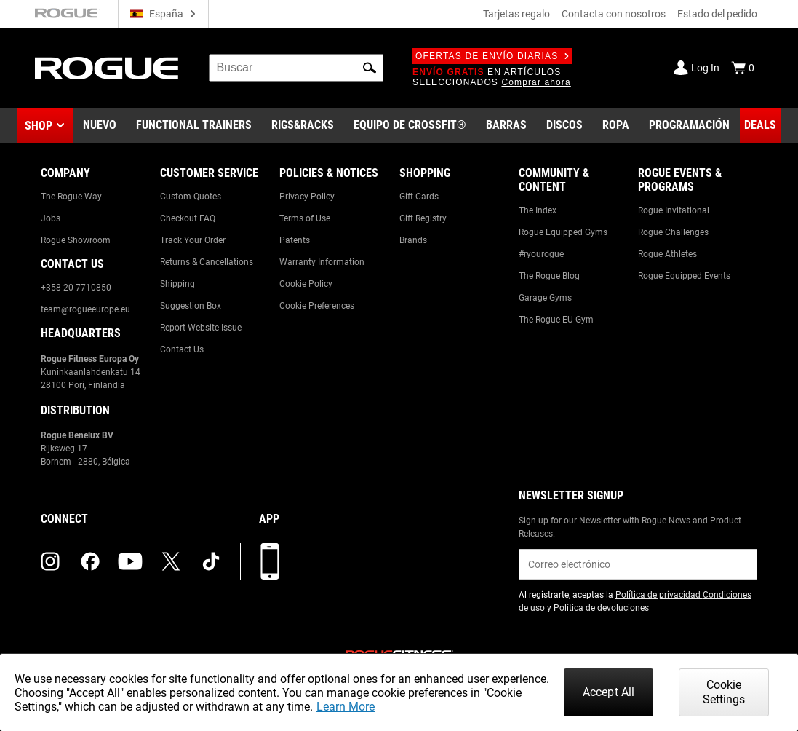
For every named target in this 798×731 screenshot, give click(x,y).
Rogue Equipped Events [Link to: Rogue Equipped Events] (684, 276)
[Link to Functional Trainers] (194, 125)
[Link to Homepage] (107, 68)
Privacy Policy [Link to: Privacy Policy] (307, 196)
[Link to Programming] (689, 125)
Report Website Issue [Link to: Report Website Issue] (201, 328)
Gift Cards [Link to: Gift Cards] (419, 196)
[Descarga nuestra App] (270, 561)
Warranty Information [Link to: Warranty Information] (321, 262)
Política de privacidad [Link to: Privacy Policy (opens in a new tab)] (659, 595)
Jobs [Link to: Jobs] (50, 218)
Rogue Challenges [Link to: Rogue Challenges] (673, 232)
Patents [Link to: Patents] (294, 240)
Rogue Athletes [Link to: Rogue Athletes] (667, 254)
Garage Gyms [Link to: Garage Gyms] (545, 298)
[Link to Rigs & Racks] (302, 125)
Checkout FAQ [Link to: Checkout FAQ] (187, 218)
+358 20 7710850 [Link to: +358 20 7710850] (76, 287)
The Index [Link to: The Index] (537, 210)
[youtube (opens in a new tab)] (130, 561)
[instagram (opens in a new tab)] (50, 561)
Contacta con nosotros (614, 14)
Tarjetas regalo (516, 14)
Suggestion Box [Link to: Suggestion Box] (190, 306)
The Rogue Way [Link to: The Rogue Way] (71, 196)
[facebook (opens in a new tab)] (90, 561)
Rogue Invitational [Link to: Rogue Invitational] (673, 210)
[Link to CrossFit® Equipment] (410, 125)
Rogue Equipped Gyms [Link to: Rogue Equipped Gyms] (563, 232)
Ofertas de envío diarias (492, 56)
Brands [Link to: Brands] (413, 240)
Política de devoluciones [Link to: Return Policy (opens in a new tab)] (601, 608)
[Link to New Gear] (100, 125)
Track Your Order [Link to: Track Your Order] (193, 240)
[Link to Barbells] (506, 125)
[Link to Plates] (564, 125)
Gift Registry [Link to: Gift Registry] (423, 218)
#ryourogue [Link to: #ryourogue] (541, 254)
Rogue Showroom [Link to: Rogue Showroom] (76, 240)
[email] (638, 564)
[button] (369, 68)
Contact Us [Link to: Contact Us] (182, 349)
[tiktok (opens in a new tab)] (211, 561)
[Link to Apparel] (616, 125)
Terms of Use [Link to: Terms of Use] (304, 218)
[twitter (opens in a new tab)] (171, 561)
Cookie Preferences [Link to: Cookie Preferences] (316, 306)
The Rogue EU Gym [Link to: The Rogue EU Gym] (556, 320)
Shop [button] (38, 126)
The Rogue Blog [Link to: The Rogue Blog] (549, 276)
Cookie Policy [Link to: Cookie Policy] (305, 284)
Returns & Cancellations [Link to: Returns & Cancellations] (206, 262)
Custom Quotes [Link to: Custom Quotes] (190, 196)
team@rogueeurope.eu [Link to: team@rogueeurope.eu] (85, 309)
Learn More (345, 707)
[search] (296, 68)
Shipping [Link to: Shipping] (177, 284)
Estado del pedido (717, 14)
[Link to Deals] (760, 125)
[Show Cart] (742, 68)
